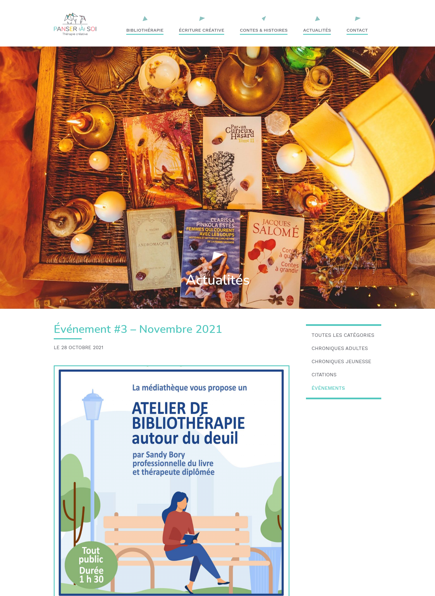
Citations (324, 374)
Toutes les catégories (343, 335)
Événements (328, 388)
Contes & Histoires (263, 30)
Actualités (317, 30)
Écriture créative (201, 30)
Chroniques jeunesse (341, 361)
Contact (357, 30)
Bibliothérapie (144, 30)
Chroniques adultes (340, 348)
